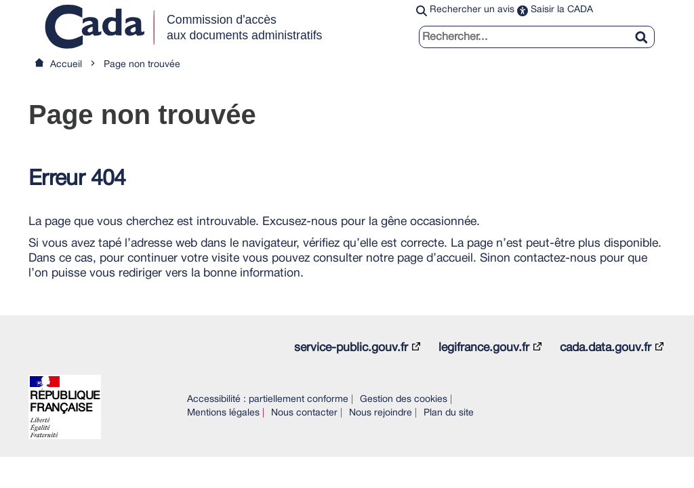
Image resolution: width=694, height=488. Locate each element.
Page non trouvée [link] (142, 64)
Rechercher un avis (472, 9)
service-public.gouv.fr (351, 347)
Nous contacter (304, 413)
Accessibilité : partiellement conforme (267, 399)
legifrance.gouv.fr (483, 347)
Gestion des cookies (403, 399)
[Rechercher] (646, 29)
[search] (537, 37)
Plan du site (449, 413)
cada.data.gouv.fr (605, 347)
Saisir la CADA (562, 9)
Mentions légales (223, 413)
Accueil (66, 64)
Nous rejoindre (380, 413)
